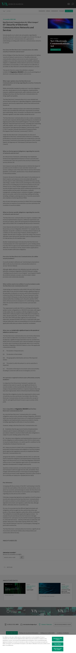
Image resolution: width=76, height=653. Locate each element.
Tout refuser (57, 644)
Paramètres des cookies (57, 639)
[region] (38, 644)
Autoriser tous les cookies (58, 649)
